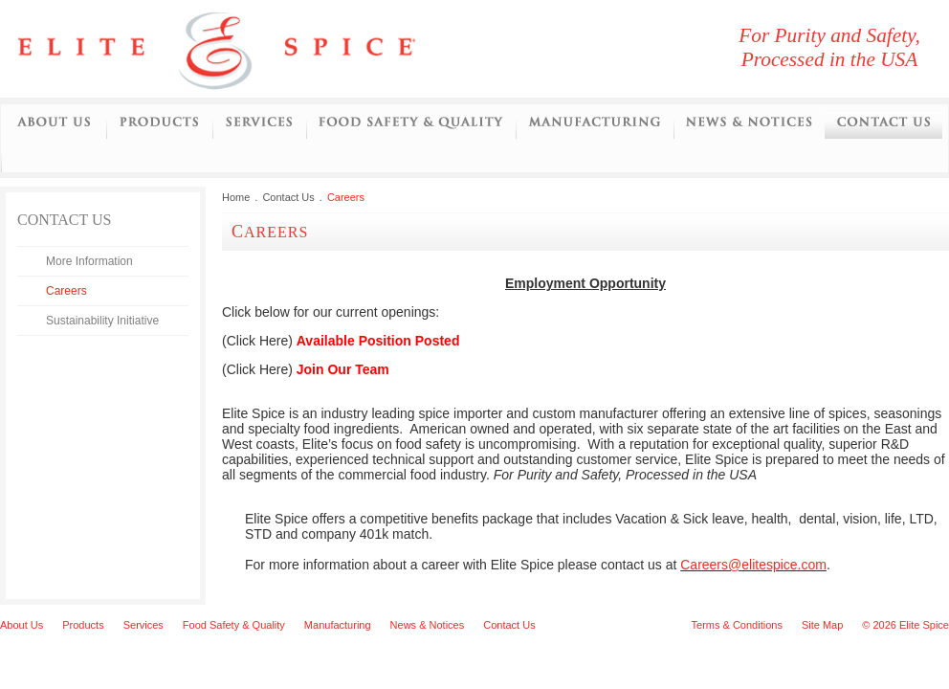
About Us (53, 123)
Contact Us (883, 123)
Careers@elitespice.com (753, 564)
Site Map (822, 625)
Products (159, 123)
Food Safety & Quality (234, 625)
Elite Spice (239, 49)
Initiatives (16, 157)
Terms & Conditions (737, 625)
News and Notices (749, 123)
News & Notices (427, 625)
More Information (89, 261)
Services (259, 123)
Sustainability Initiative (102, 320)
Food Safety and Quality (411, 123)
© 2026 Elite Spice (905, 625)
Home (236, 197)
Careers (66, 291)
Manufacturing (594, 123)
